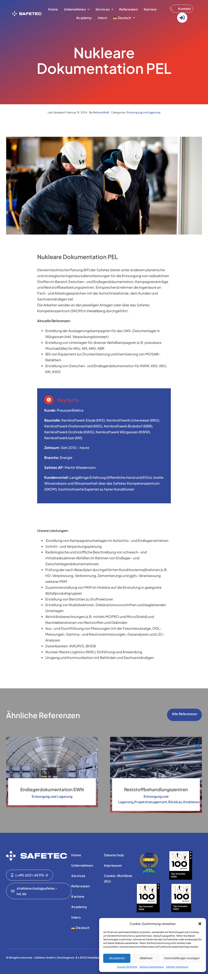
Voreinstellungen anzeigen (182, 958)
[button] (200, 924)
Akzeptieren (117, 958)
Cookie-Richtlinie (127, 966)
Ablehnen (146, 958)
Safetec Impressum (177, 966)
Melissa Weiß (101, 112)
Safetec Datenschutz (151, 966)
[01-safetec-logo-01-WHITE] (36, 852)
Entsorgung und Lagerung (143, 112)
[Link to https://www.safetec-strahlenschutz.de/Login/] (182, 18)
